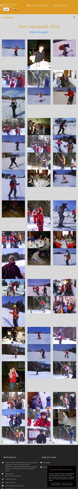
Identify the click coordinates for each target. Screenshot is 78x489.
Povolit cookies (56, 484)
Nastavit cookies (67, 484)
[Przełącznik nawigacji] (74, 17)
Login (6, 9)
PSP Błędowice (7, 17)
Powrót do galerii (39, 32)
